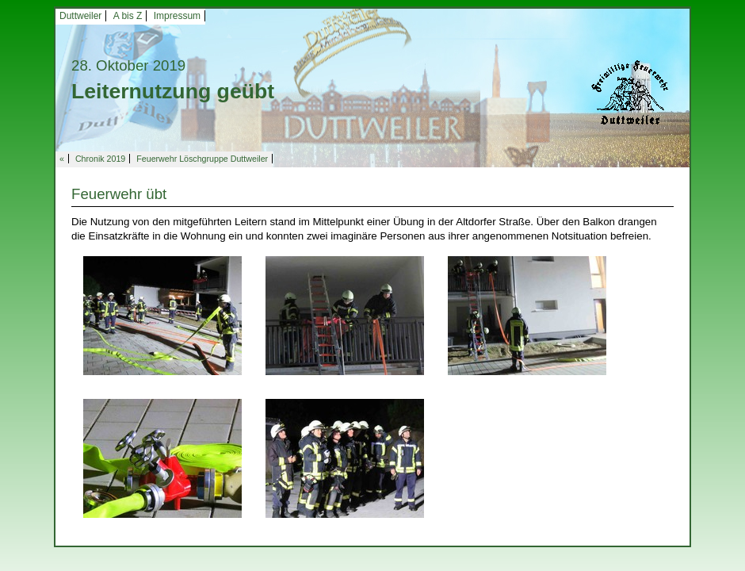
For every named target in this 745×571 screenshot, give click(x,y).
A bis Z (128, 15)
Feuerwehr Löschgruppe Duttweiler (202, 158)
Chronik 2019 (100, 158)
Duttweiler (80, 15)
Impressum (177, 15)
